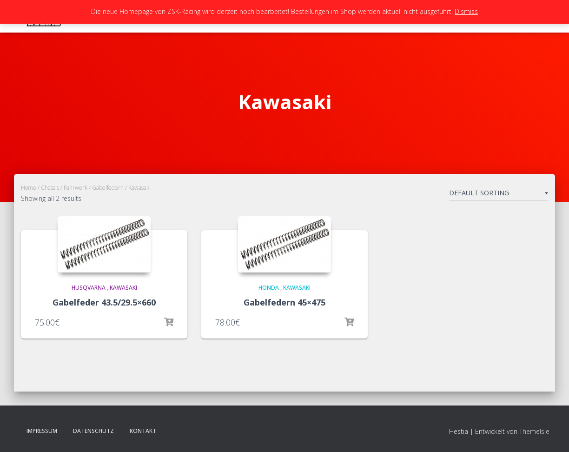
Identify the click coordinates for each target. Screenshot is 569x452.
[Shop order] (498, 195)
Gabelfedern (108, 188)
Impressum (41, 431)
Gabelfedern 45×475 (284, 302)
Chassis (50, 188)
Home (28, 188)
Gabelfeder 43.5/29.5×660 (104, 302)
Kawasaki (123, 288)
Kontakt (143, 431)
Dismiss (466, 11)
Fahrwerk (75, 188)
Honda (268, 288)
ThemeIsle (534, 431)
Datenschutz (93, 431)
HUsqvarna (89, 288)
